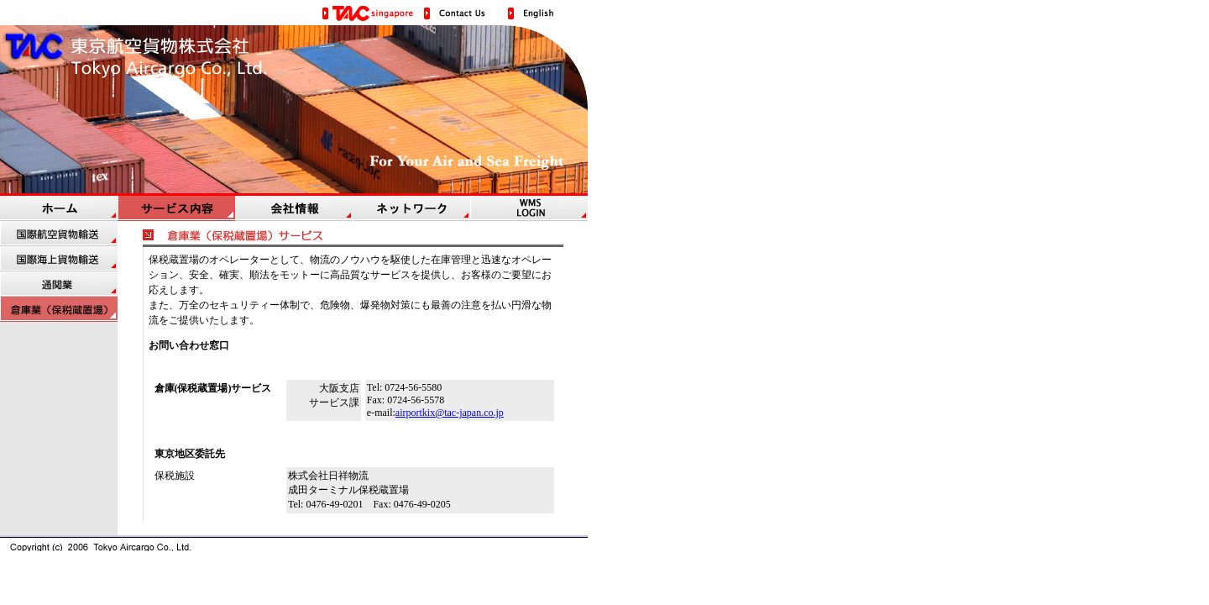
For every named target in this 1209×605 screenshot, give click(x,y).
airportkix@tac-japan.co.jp (449, 412)
